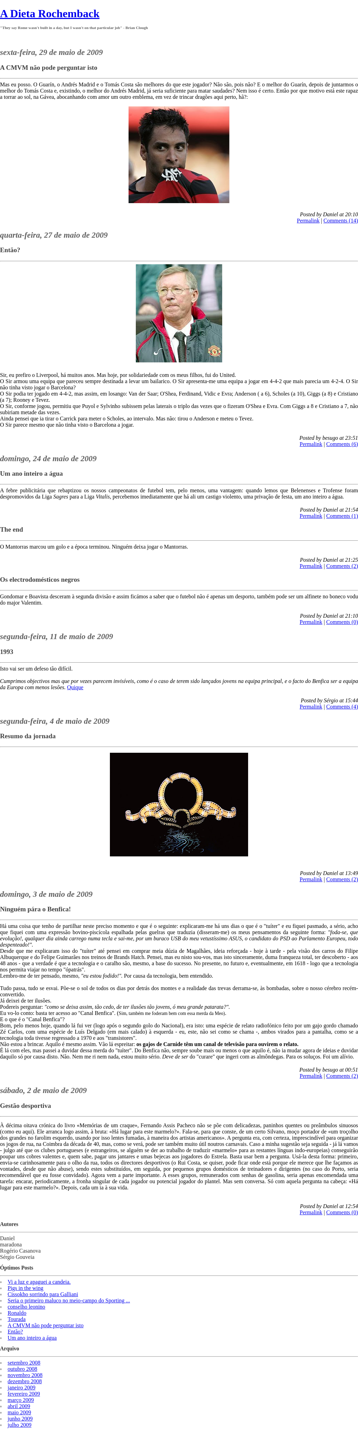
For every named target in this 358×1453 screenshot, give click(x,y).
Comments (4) (342, 707)
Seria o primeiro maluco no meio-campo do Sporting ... (69, 1300)
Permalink (308, 221)
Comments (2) (342, 566)
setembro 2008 (24, 1363)
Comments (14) (340, 221)
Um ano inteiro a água (32, 1338)
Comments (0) (342, 622)
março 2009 (21, 1400)
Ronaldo (17, 1313)
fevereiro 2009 (24, 1394)
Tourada (17, 1319)
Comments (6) (342, 444)
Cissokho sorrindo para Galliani (43, 1294)
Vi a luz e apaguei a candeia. (39, 1282)
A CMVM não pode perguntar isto (46, 1325)
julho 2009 (19, 1425)
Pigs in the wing (26, 1288)
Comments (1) (342, 516)
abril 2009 (19, 1406)
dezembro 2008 (25, 1381)
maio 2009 (19, 1412)
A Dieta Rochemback (50, 13)
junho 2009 (20, 1419)
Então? (15, 1332)
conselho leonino (26, 1307)
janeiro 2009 (21, 1387)
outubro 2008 (22, 1369)
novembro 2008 (25, 1375)
